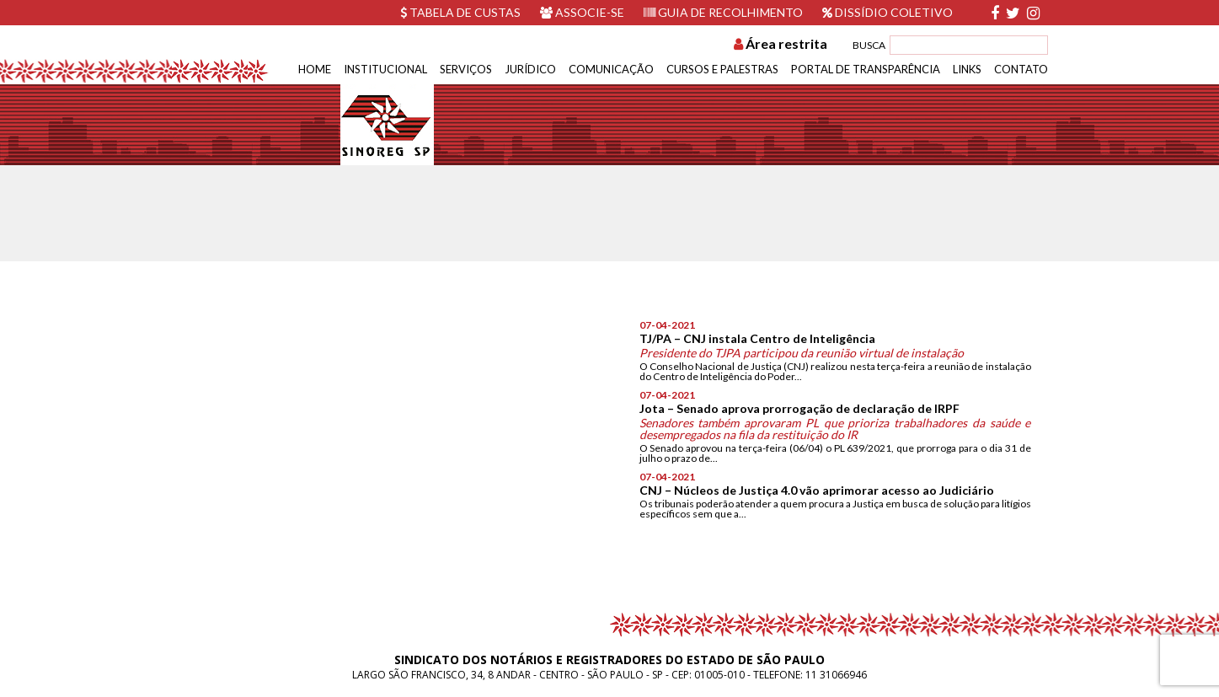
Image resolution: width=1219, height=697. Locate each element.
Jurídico (530, 69)
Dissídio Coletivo (887, 12)
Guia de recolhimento (723, 12)
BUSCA (869, 45)
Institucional (385, 69)
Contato (1021, 69)
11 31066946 (836, 675)
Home (314, 69)
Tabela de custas (460, 12)
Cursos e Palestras (722, 69)
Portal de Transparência (865, 69)
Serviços (466, 69)
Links (967, 69)
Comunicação (611, 69)
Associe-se (582, 12)
